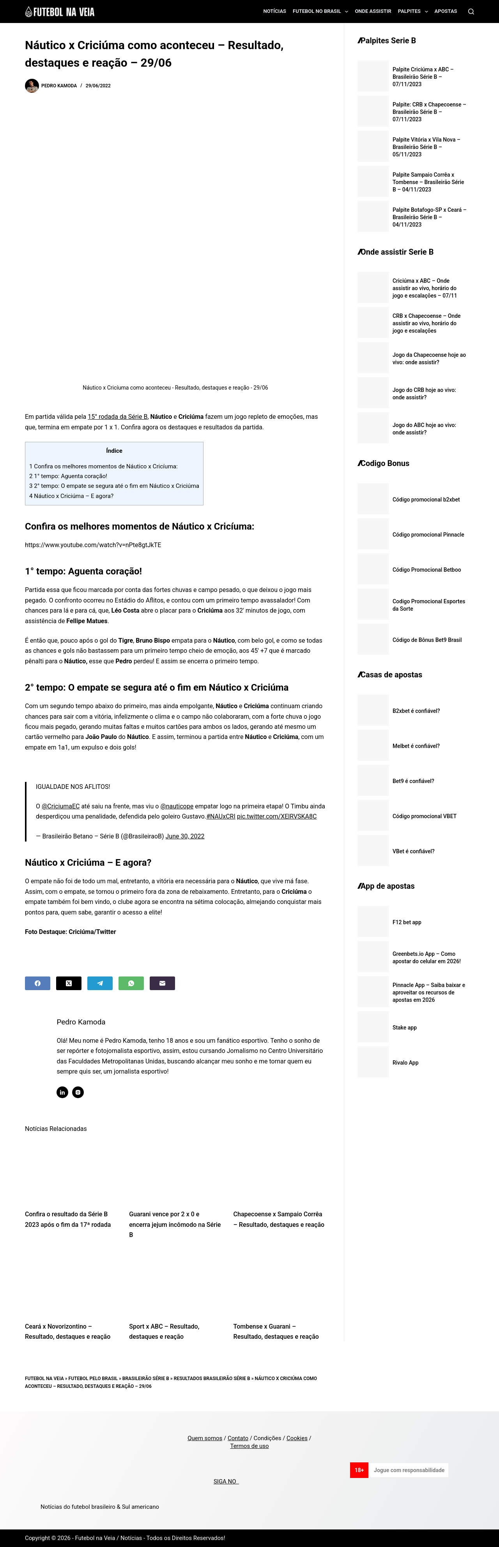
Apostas (446, 11)
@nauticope (176, 806)
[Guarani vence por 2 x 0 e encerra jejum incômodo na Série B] (175, 1170)
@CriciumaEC (61, 806)
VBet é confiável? (414, 851)
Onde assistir (373, 11)
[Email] (162, 983)
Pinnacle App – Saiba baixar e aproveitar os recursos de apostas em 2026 (429, 992)
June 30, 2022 (185, 836)
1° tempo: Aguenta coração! (68, 476)
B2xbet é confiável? (416, 711)
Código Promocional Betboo (427, 570)
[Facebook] (37, 983)
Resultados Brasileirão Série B (212, 1378)
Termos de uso (249, 1446)
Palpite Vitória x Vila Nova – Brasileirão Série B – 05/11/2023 (426, 147)
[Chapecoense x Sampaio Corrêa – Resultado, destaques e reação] (280, 1170)
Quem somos (205, 1438)
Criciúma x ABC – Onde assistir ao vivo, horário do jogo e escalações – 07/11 (425, 288)
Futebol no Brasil (322, 11)
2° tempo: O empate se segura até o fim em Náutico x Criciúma (114, 485)
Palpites (414, 11)
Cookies (297, 1438)
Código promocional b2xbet (426, 499)
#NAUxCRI (220, 816)
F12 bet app (407, 922)
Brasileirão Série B (145, 1378)
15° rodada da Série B (117, 416)
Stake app (405, 1027)
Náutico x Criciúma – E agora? (71, 496)
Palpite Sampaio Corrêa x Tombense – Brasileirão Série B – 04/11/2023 (428, 182)
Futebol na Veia (44, 1378)
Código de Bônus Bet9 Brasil (427, 640)
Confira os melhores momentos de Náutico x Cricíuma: (103, 466)
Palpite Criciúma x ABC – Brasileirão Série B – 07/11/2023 (423, 76)
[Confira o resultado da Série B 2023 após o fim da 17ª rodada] (71, 1170)
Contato (238, 1438)
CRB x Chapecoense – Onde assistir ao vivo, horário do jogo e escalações (427, 323)
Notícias (275, 11)
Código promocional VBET (425, 816)
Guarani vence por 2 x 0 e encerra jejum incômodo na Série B (175, 1224)
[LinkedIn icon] (66, 1092)
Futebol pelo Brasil (93, 1378)
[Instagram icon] (82, 1092)
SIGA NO (226, 1481)
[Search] (471, 11)
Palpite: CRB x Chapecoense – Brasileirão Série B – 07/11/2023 (429, 111)
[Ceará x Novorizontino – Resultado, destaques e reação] (71, 1282)
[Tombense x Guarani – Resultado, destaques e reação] (280, 1282)
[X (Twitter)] (68, 983)
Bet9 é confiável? (413, 781)
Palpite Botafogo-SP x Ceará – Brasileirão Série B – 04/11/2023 (430, 217)
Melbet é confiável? (416, 746)
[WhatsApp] (131, 983)
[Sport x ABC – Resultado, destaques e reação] (175, 1282)
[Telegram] (100, 983)
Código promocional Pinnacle (428, 535)
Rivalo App (406, 1063)
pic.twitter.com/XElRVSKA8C (277, 816)
